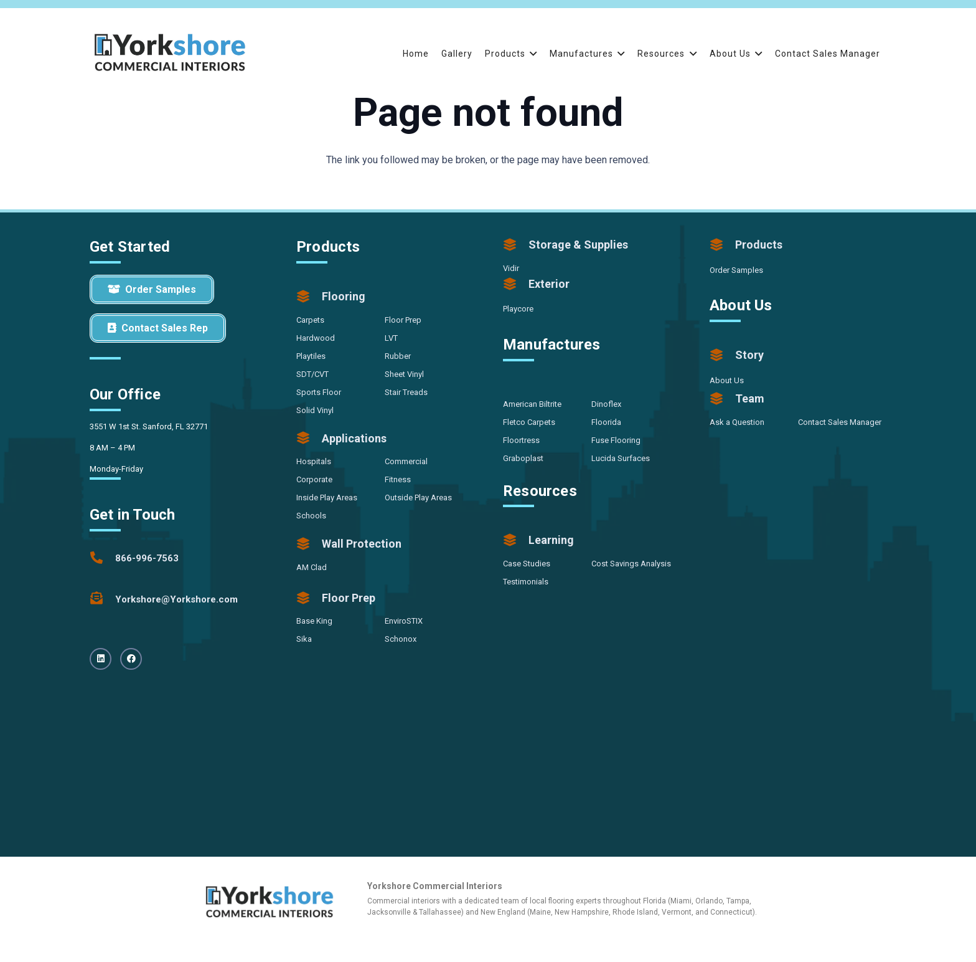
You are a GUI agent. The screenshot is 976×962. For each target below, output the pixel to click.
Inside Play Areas (326, 497)
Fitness (398, 479)
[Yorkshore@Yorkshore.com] (102, 599)
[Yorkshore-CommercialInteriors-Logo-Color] (170, 53)
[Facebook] (131, 659)
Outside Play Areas (418, 497)
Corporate (314, 479)
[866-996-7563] (102, 558)
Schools (311, 515)
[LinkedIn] (100, 659)
